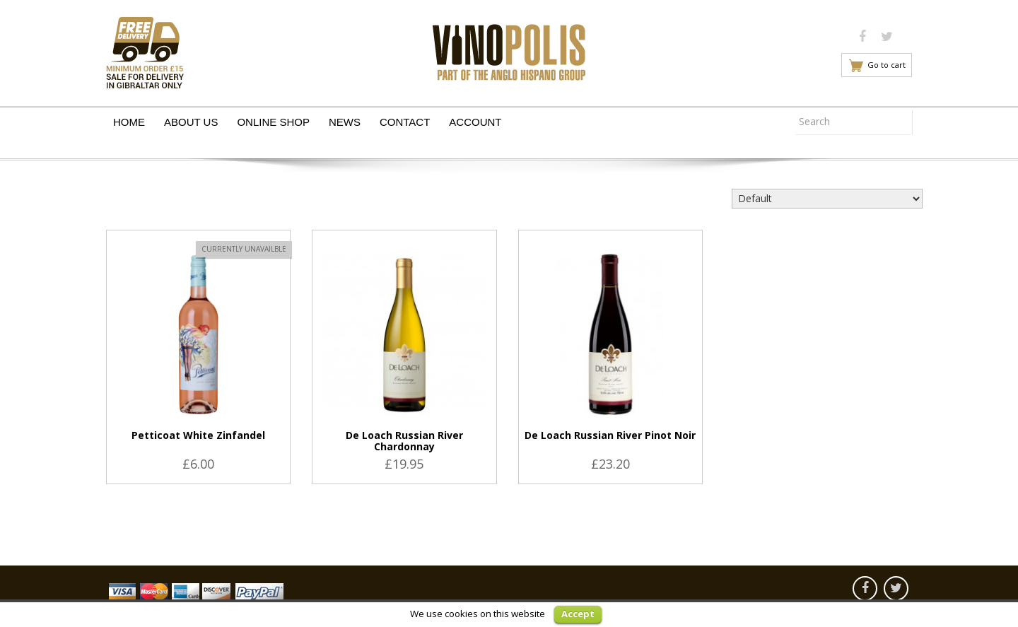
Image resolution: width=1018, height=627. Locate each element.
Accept (578, 613)
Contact (405, 122)
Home (129, 122)
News (345, 122)
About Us (191, 122)
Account (475, 122)
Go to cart (886, 64)
